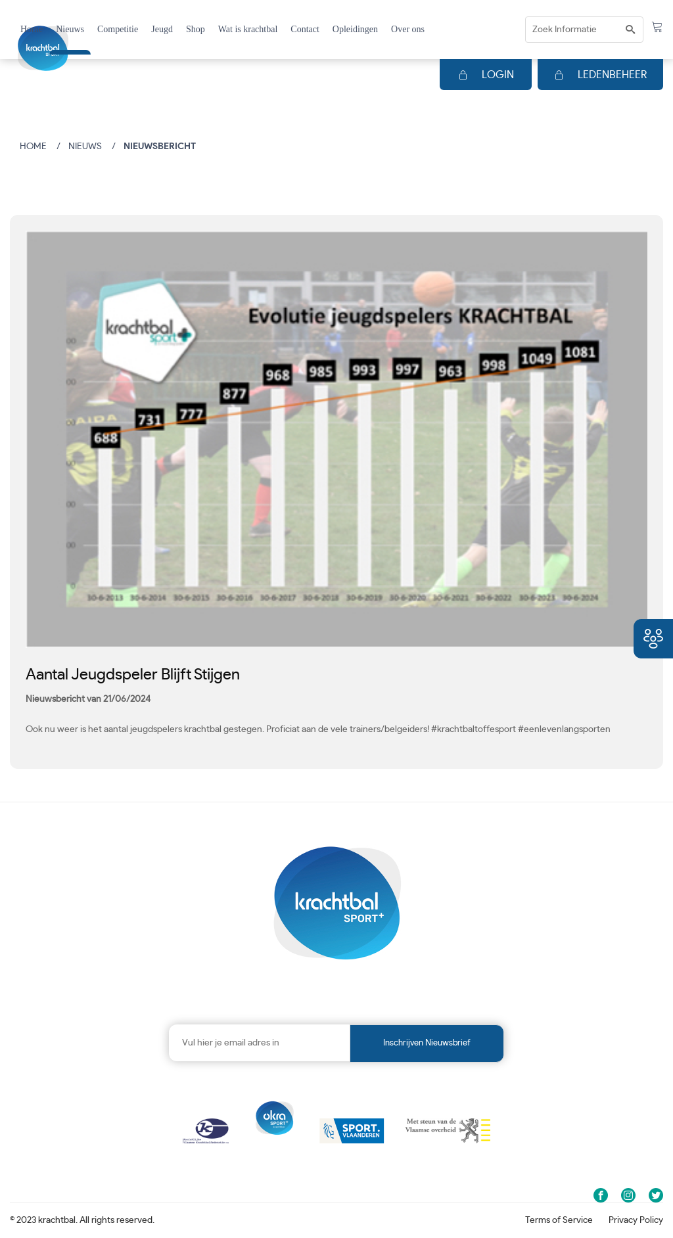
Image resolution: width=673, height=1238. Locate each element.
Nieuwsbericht (160, 146)
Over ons (408, 29)
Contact (304, 29)
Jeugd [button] (162, 29)
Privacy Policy (636, 1220)
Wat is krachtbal (248, 29)
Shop (195, 29)
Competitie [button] (117, 29)
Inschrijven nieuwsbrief (427, 1043)
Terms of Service (559, 1220)
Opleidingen (355, 29)
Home (31, 29)
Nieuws (70, 29)
